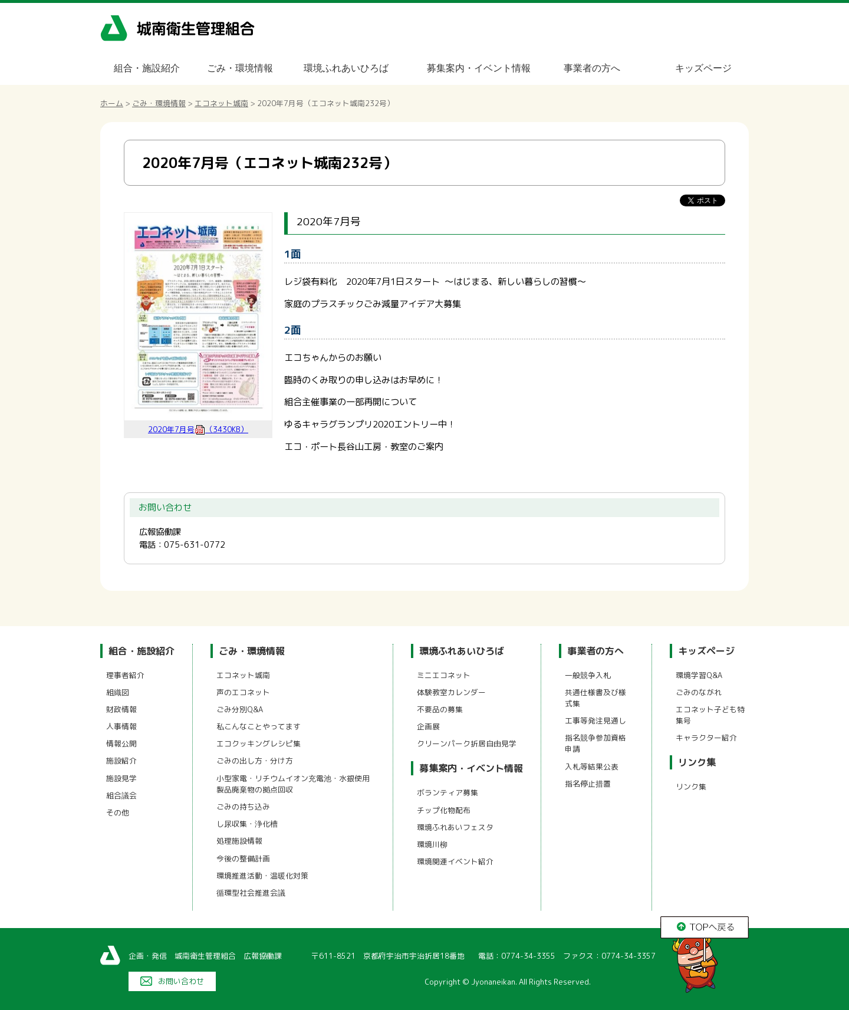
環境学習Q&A (699, 675)
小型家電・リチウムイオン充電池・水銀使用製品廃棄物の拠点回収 (293, 784)
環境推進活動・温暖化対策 (262, 875)
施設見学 (121, 778)
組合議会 (121, 795)
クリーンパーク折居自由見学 (466, 743)
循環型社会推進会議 (250, 892)
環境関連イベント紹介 (455, 861)
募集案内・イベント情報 (479, 68)
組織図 (117, 692)
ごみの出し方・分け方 (254, 760)
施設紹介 (121, 760)
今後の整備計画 (243, 858)
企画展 (428, 726)
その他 (117, 812)
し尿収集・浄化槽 (247, 823)
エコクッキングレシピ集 (258, 743)
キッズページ (703, 68)
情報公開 (121, 743)
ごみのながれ (699, 692)
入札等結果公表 (591, 766)
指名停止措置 (588, 783)
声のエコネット (243, 692)
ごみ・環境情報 (240, 68)
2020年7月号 (198, 429)
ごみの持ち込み (243, 806)
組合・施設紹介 (147, 68)
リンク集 (697, 762)
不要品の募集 (440, 709)
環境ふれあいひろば (346, 68)
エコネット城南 (221, 103)
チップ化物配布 (443, 810)
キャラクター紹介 (706, 737)
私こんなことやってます (258, 726)
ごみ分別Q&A (239, 709)
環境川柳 (432, 844)
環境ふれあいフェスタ (455, 827)
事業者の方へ (592, 68)
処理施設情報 (239, 840)
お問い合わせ (181, 981)
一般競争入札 (588, 675)
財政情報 (121, 709)
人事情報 (121, 726)
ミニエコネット (443, 675)
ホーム (111, 103)
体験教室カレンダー (451, 692)
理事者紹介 (125, 675)
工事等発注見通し (595, 720)
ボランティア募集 (447, 792)
